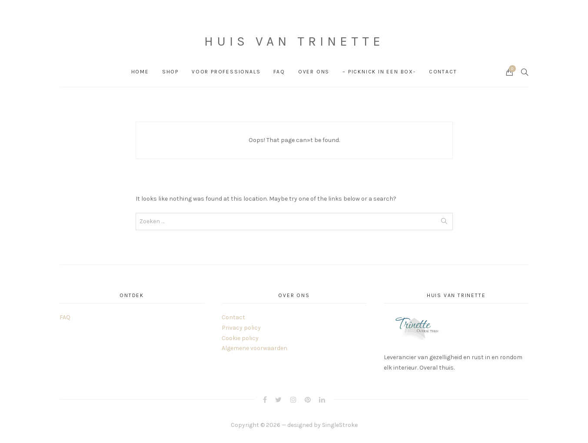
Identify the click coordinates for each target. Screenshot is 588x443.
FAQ (279, 72)
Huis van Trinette (294, 41)
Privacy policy (241, 327)
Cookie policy (240, 338)
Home (140, 72)
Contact (443, 72)
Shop (170, 72)
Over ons (313, 72)
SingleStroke (340, 425)
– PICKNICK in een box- (379, 72)
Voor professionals (226, 72)
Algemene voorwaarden (254, 348)
